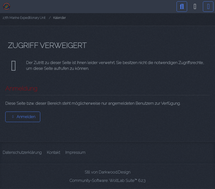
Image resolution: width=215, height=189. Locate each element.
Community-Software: (107, 180)
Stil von (107, 172)
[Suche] (182, 6)
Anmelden (22, 116)
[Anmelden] (195, 6)
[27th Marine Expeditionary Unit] (7, 6)
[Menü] (208, 6)
